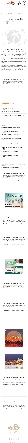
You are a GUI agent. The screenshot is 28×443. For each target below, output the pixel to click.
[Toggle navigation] (2, 3)
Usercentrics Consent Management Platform (16, 180)
